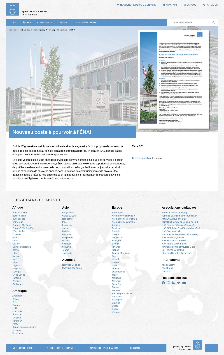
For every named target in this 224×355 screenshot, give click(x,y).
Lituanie (116, 268)
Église (27, 22)
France (115, 250)
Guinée (16, 243)
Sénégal (16, 271)
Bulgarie (116, 231)
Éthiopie (16, 234)
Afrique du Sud (19, 212)
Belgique (116, 228)
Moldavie (116, 278)
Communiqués (37, 30)
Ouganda (17, 268)
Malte (115, 274)
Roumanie (117, 296)
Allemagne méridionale (123, 215)
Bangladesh (68, 212)
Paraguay (17, 320)
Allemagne (117, 212)
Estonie (115, 243)
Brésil (15, 302)
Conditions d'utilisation (103, 348)
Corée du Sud (69, 215)
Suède (115, 305)
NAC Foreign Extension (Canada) (178, 225)
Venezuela (17, 333)
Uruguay (16, 330)
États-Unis (17, 314)
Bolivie (15, 299)
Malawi (15, 256)
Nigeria (16, 265)
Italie (114, 265)
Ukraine (116, 312)
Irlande (115, 262)
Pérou (15, 324)
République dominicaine (24, 327)
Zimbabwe (17, 284)
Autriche (116, 225)
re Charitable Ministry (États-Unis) (178, 246)
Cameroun (17, 222)
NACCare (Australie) (171, 231)
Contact (135, 348)
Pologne (116, 287)
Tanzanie (16, 278)
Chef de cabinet (142, 158)
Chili (14, 308)
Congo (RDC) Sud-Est (23, 228)
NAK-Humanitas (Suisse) (174, 240)
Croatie (115, 234)
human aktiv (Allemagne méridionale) (180, 215)
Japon (65, 228)
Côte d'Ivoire (18, 231)
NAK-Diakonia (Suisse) (173, 237)
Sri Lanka (66, 246)
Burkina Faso (18, 218)
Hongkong (67, 218)
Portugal (116, 290)
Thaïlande (67, 253)
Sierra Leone (18, 274)
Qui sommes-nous (85, 22)
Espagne (116, 240)
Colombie (17, 311)
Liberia (15, 253)
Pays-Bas (116, 284)
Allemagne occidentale (123, 222)
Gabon (15, 237)
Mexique (16, 317)
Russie (65, 240)
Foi (14, 22)
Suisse (115, 309)
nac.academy (168, 264)
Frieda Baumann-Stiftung (174, 212)
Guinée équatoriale (21, 246)
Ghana (15, 240)
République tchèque (122, 293)
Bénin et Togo (19, 215)
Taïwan (65, 250)
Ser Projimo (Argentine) (173, 250)
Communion (44, 22)
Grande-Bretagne (121, 253)
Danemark (117, 237)
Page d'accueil (15, 30)
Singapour (67, 243)
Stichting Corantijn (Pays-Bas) (176, 253)
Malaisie (66, 231)
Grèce (115, 256)
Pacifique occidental (72, 268)
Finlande (116, 246)
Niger (15, 262)
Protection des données (61, 348)
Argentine (17, 296)
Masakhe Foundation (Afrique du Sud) (180, 222)
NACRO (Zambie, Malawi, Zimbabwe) (180, 234)
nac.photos (167, 268)
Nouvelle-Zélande (71, 264)
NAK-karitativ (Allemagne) (174, 243)
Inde (64, 222)
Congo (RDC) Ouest (22, 225)
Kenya (15, 250)
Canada (16, 305)
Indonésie (67, 225)
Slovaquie (117, 299)
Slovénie (116, 302)
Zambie (16, 281)
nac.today (166, 271)
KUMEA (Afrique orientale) (174, 218)
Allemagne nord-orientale (124, 218)
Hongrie (116, 259)
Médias (62, 22)
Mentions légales (23, 348)
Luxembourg (118, 271)
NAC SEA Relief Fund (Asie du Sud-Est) (181, 228)
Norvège (116, 281)
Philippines (67, 237)
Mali (14, 259)
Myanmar (67, 234)
